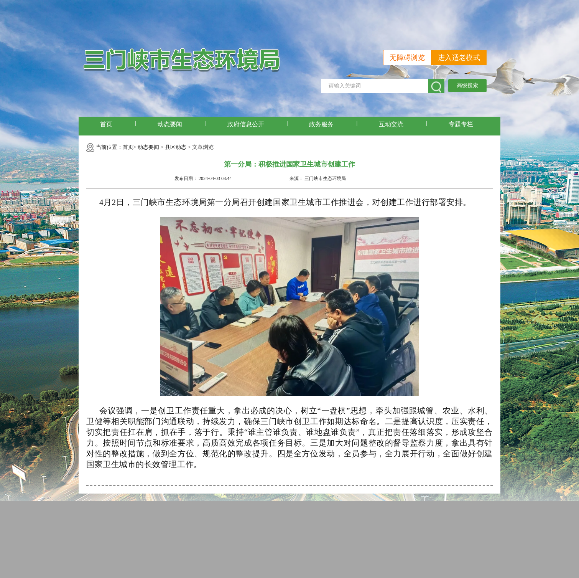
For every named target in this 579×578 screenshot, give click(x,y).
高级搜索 (467, 85)
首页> (130, 147)
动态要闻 (170, 124)
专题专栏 (461, 124)
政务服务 (321, 124)
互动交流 (391, 124)
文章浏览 (203, 147)
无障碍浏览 (407, 57)
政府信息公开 (245, 124)
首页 (106, 124)
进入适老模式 (459, 57)
